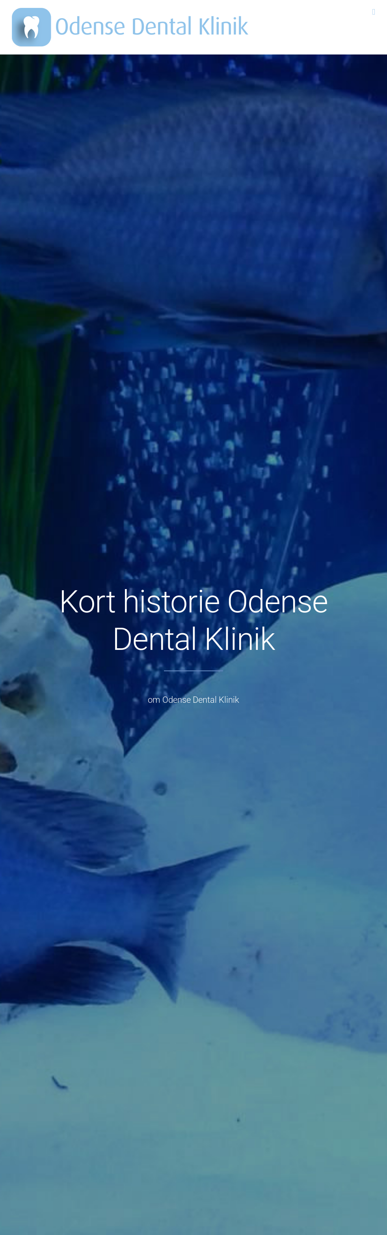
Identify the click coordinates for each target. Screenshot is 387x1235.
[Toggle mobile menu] (373, 12)
